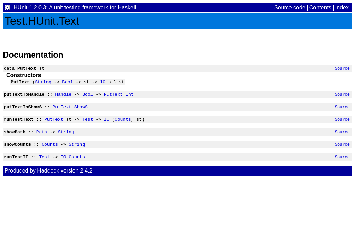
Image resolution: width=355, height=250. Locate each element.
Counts (123, 124)
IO (102, 84)
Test (87, 124)
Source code (289, 7)
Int (129, 97)
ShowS (81, 111)
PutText (113, 97)
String (43, 84)
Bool (67, 84)
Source (342, 69)
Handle (63, 97)
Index (342, 7)
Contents (320, 7)
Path (41, 138)
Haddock (48, 179)
